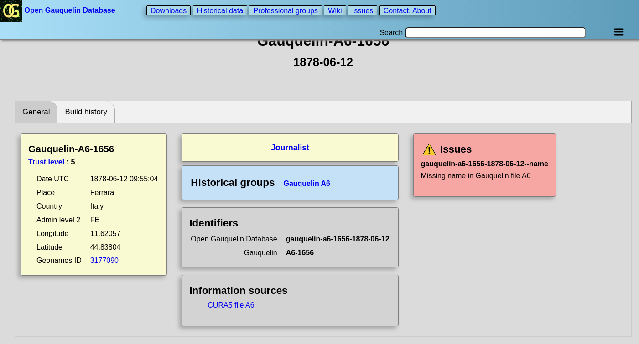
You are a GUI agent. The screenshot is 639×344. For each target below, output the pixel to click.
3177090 (104, 260)
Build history (86, 112)
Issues (362, 10)
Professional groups (285, 10)
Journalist (290, 147)
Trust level (46, 162)
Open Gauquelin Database (58, 10)
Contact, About (407, 10)
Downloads (169, 10)
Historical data (220, 10)
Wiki (335, 10)
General (36, 112)
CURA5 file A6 (231, 305)
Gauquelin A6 (306, 183)
